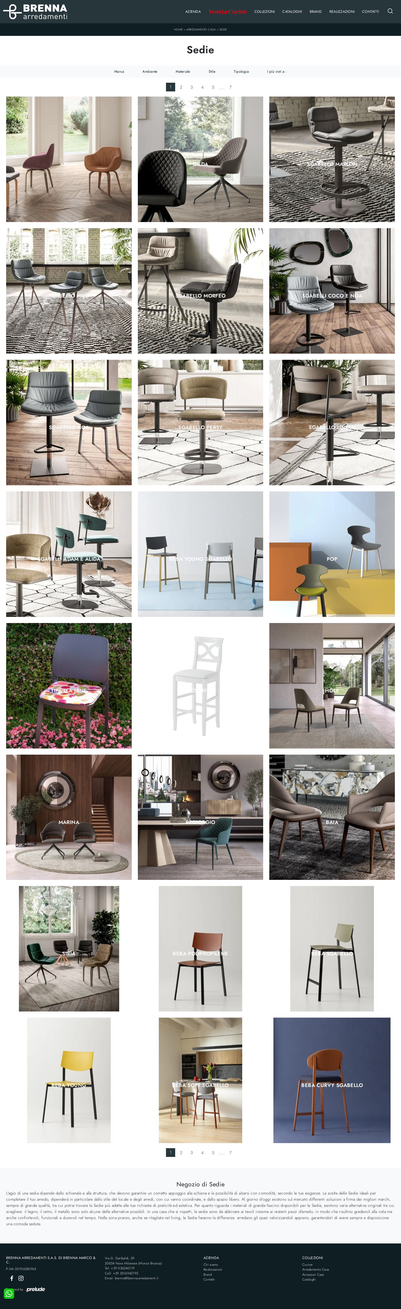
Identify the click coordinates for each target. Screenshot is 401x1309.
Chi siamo (211, 1264)
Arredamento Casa (201, 29)
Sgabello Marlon (332, 164)
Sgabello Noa (69, 427)
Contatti (370, 11)
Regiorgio (200, 822)
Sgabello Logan (332, 427)
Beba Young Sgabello (200, 559)
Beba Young (68, 1085)
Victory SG (200, 691)
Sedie (223, 29)
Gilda (200, 164)
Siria (68, 954)
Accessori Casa (313, 1274)
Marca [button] (119, 71)
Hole (332, 691)
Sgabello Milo (68, 296)
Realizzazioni (341, 11)
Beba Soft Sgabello (200, 1085)
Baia (332, 822)
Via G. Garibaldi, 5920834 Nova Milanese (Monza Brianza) (133, 1261)
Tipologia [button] (241, 71)
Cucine (307, 1264)
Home (178, 29)
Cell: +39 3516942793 (121, 1273)
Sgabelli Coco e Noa (332, 296)
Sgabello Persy (200, 427)
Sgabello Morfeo (200, 296)
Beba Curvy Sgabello (332, 1085)
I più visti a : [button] (277, 71)
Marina (69, 822)
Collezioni (264, 11)
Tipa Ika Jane (69, 691)
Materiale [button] (183, 71)
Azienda (193, 11)
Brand (316, 11)
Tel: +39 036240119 (120, 1268)
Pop (332, 559)
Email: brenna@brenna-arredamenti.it (131, 1278)
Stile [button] (212, 71)
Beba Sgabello (332, 954)
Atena (68, 164)
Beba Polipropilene (200, 954)
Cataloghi (292, 11)
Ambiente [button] (149, 71)
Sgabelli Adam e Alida (69, 559)
